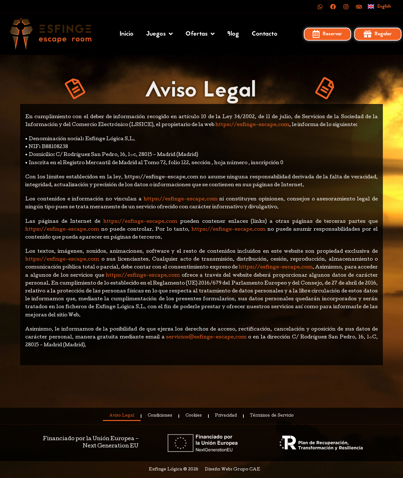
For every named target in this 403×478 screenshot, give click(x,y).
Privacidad (226, 416)
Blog (233, 34)
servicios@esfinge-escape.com (206, 337)
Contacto (264, 34)
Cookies (193, 416)
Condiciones (160, 416)
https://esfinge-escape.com (252, 125)
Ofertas (200, 34)
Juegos (159, 34)
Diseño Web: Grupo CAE (232, 470)
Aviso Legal (121, 416)
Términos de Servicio (271, 416)
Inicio (126, 34)
